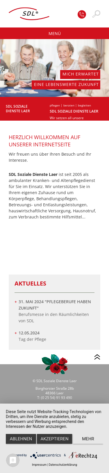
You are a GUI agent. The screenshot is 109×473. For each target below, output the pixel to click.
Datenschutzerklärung (63, 464)
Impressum (39, 464)
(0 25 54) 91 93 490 (56, 397)
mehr (88, 438)
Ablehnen (21, 438)
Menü (55, 33)
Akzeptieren (54, 438)
